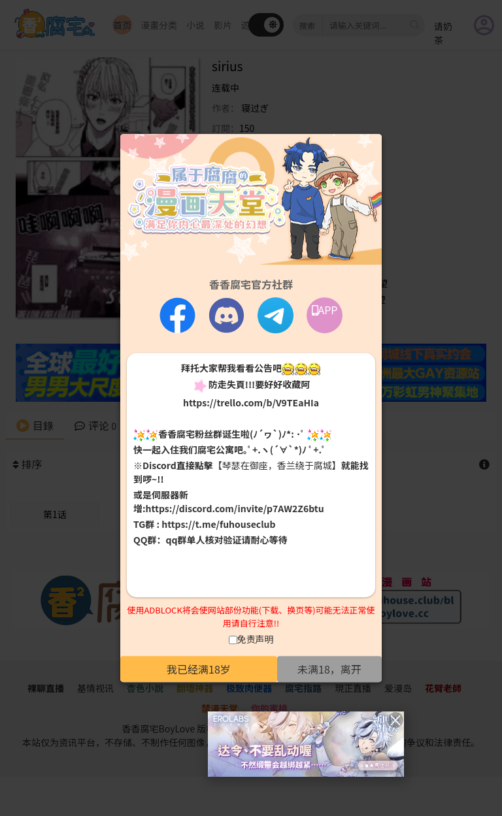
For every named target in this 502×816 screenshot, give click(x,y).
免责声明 (255, 638)
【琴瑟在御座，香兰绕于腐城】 (277, 465)
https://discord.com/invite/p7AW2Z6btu (235, 508)
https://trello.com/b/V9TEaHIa (251, 402)
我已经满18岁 (199, 669)
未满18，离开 (329, 669)
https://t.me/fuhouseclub (218, 524)
